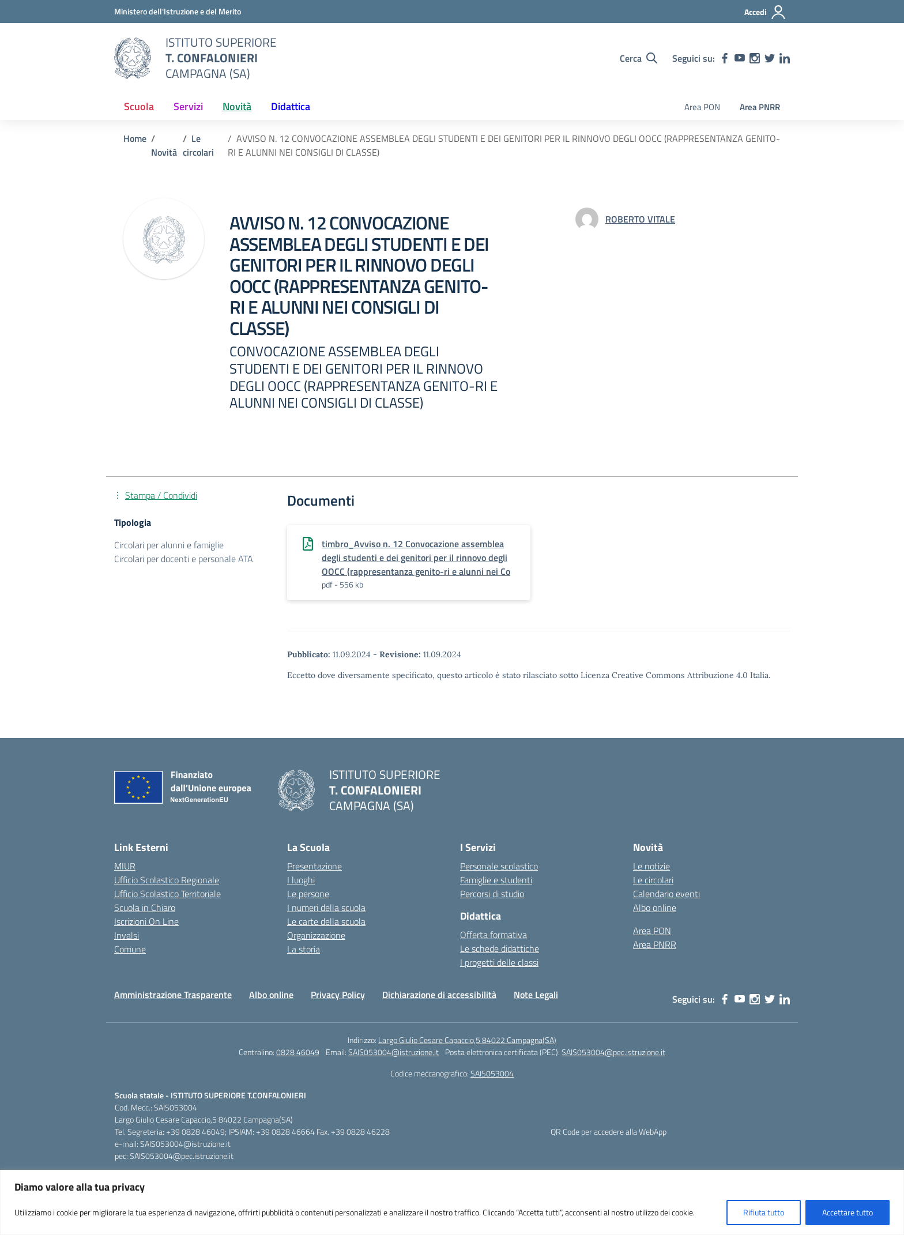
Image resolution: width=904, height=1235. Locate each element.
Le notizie (651, 866)
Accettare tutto (847, 1212)
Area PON (702, 107)
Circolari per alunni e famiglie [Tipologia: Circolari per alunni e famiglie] (169, 545)
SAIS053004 (492, 1073)
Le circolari (653, 880)
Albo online (654, 907)
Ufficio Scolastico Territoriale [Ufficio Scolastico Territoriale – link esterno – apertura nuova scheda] (167, 894)
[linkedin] (784, 58)
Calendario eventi (666, 894)
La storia (303, 949)
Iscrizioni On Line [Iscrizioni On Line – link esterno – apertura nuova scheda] (146, 921)
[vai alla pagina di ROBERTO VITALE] (640, 219)
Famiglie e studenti (496, 880)
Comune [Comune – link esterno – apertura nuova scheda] (130, 949)
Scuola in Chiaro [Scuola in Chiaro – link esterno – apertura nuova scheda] (144, 907)
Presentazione (314, 866)
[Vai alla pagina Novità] (164, 152)
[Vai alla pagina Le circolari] (198, 145)
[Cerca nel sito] (638, 58)
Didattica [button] (290, 106)
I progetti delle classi (499, 962)
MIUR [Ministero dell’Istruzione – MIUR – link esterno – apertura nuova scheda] (124, 866)
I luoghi (301, 880)
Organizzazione (316, 935)
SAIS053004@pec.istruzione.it (613, 1052)
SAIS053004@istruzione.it (393, 1052)
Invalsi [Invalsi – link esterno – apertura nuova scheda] (126, 935)
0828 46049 (297, 1052)
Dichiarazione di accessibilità (439, 994)
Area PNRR (760, 107)
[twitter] (769, 58)
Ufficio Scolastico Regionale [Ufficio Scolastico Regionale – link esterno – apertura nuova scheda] (166, 880)
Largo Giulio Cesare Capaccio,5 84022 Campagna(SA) (467, 1040)
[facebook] (725, 58)
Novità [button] (237, 106)
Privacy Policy (338, 994)
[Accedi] (765, 12)
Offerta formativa (493, 935)
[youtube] (739, 58)
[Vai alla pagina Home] (134, 138)
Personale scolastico (499, 866)
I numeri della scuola (326, 907)
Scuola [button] (139, 106)
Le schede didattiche (499, 948)
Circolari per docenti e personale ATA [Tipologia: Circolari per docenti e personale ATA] (183, 559)
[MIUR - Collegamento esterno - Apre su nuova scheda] (177, 11)
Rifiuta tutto (763, 1212)
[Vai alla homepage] (132, 58)
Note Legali (536, 994)
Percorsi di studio (492, 894)
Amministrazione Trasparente (173, 994)
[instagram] (754, 58)
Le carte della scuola (326, 921)
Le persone (308, 894)
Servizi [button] (188, 106)
